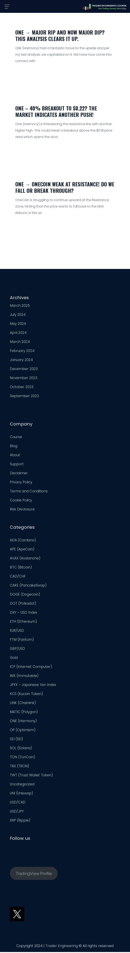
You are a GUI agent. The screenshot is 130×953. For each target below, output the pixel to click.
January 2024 (21, 361)
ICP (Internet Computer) (31, 668)
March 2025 (20, 307)
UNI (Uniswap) (21, 794)
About (15, 456)
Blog (13, 447)
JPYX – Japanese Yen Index (33, 686)
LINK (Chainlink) (23, 704)
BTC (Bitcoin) (21, 568)
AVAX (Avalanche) (25, 559)
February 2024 (22, 352)
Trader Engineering (61, 947)
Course (16, 438)
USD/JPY (17, 812)
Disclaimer (19, 474)
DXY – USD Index (23, 614)
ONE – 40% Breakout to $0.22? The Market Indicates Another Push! (56, 111)
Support (17, 465)
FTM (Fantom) (22, 641)
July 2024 (18, 316)
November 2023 (23, 379)
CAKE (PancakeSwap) (28, 586)
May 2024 (18, 325)
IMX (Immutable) (24, 677)
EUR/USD (17, 632)
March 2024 (20, 343)
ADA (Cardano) (23, 541)
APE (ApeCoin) (22, 550)
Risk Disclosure (22, 510)
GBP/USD (17, 650)
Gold (14, 659)
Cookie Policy (21, 501)
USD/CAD (18, 803)
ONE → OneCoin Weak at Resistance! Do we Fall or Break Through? (64, 187)
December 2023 (24, 370)
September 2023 (24, 397)
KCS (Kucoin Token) (26, 695)
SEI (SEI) (16, 740)
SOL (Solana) (21, 749)
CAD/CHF (18, 577)
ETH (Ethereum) (23, 623)
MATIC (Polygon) (24, 713)
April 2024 (18, 334)
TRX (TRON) (19, 767)
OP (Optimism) (23, 731)
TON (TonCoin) (22, 758)
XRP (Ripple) (20, 821)
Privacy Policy (21, 483)
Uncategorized (22, 785)
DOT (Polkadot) (23, 605)
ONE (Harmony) (23, 722)
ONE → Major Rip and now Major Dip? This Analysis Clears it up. (60, 35)
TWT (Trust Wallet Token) (31, 776)
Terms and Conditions (29, 492)
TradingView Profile (34, 875)
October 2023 (21, 388)
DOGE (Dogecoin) (25, 595)
